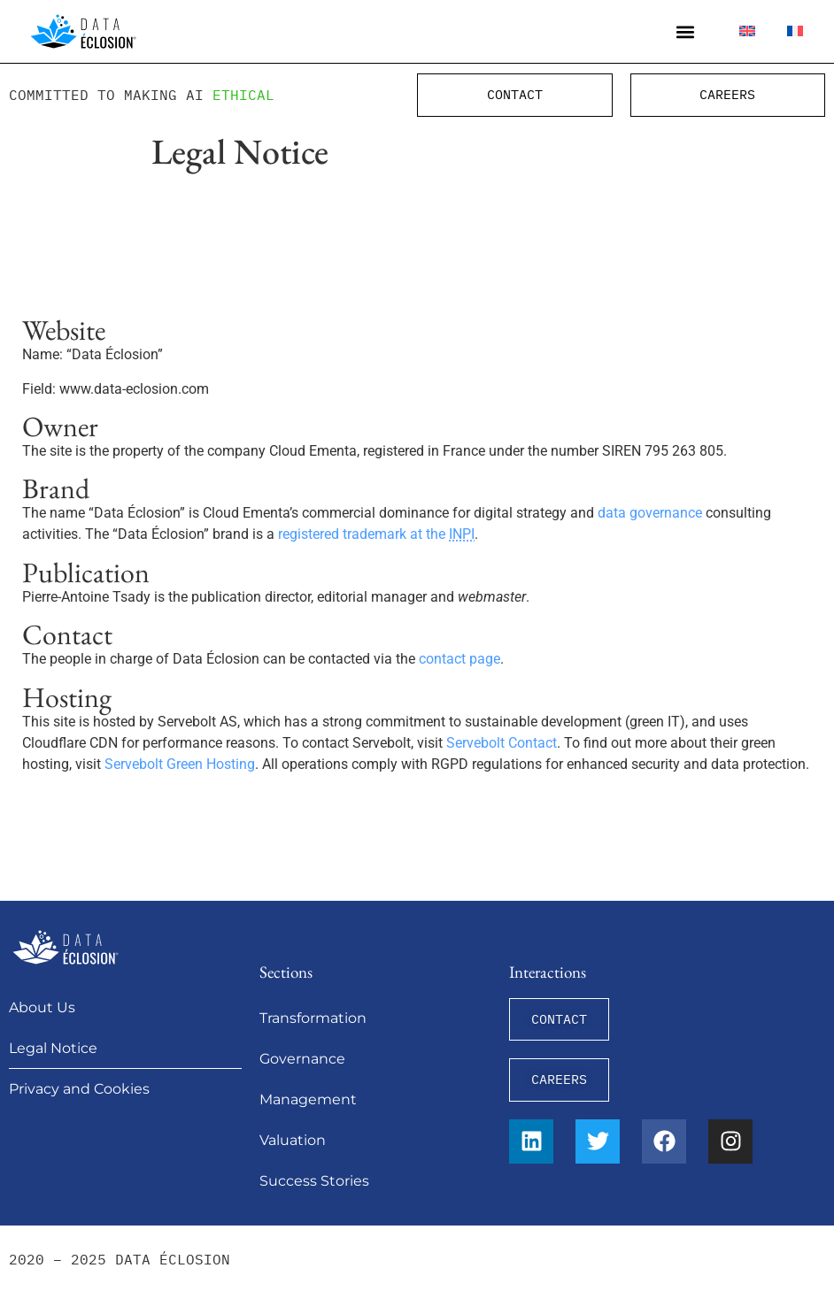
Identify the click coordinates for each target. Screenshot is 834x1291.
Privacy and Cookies (79, 1088)
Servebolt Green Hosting (179, 764)
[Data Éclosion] (83, 31)
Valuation (292, 1140)
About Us (42, 1007)
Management (308, 1099)
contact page (459, 658)
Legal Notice (53, 1048)
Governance (302, 1058)
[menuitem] (747, 31)
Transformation (313, 1018)
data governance (650, 512)
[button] (685, 31)
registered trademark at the (376, 534)
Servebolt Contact (501, 742)
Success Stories (314, 1180)
